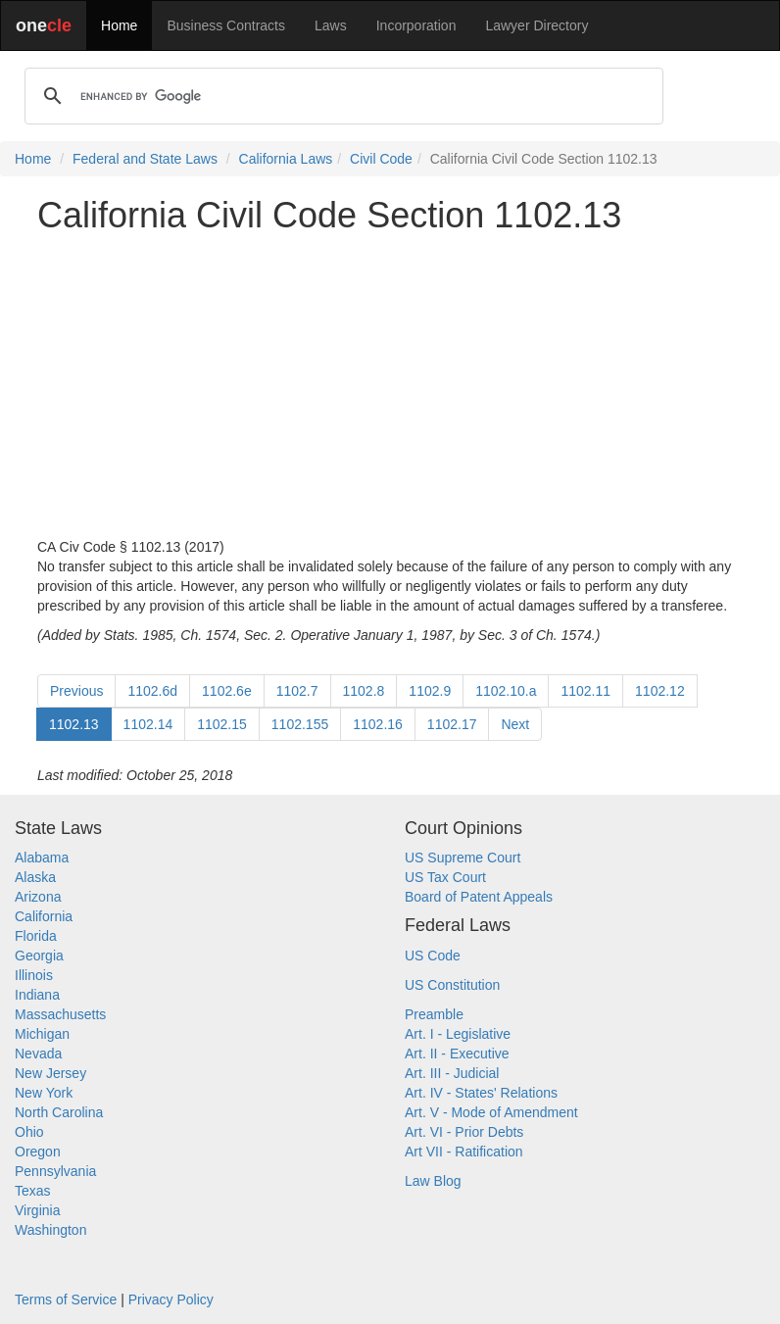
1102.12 (660, 691)
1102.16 (378, 724)
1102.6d (152, 691)
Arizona (38, 897)
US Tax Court (445, 877)
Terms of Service (66, 1299)
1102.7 (297, 691)
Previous (76, 691)
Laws (331, 25)
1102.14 (148, 724)
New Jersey (50, 1073)
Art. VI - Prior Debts (464, 1132)
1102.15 (222, 724)
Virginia (37, 1210)
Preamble (434, 1014)
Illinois (34, 975)
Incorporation (416, 25)
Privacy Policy (171, 1299)
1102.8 (364, 691)
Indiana (37, 995)
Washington (50, 1230)
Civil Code (381, 159)
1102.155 (299, 724)
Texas (33, 1191)
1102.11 (585, 691)
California (44, 916)
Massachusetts (60, 1014)
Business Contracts (226, 25)
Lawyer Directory (536, 25)
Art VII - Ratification (464, 1151)
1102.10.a (505, 691)
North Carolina (59, 1112)
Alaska (35, 877)
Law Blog (433, 1181)
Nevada (38, 1053)
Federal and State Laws (145, 159)
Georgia (39, 955)
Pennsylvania (55, 1171)
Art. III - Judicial (452, 1073)
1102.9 (430, 691)
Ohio (29, 1132)
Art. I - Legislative (458, 1034)
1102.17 (452, 724)
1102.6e (227, 691)
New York (44, 1093)
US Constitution (452, 985)
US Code (433, 955)
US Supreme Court (462, 857)
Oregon (38, 1151)
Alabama (42, 857)
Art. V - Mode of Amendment (491, 1112)
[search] (341, 96)
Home (119, 25)
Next (515, 724)
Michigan (42, 1034)
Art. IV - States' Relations (481, 1093)
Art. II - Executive (457, 1053)
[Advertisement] (390, 386)
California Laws (286, 159)
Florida (36, 936)
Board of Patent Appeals (479, 897)
